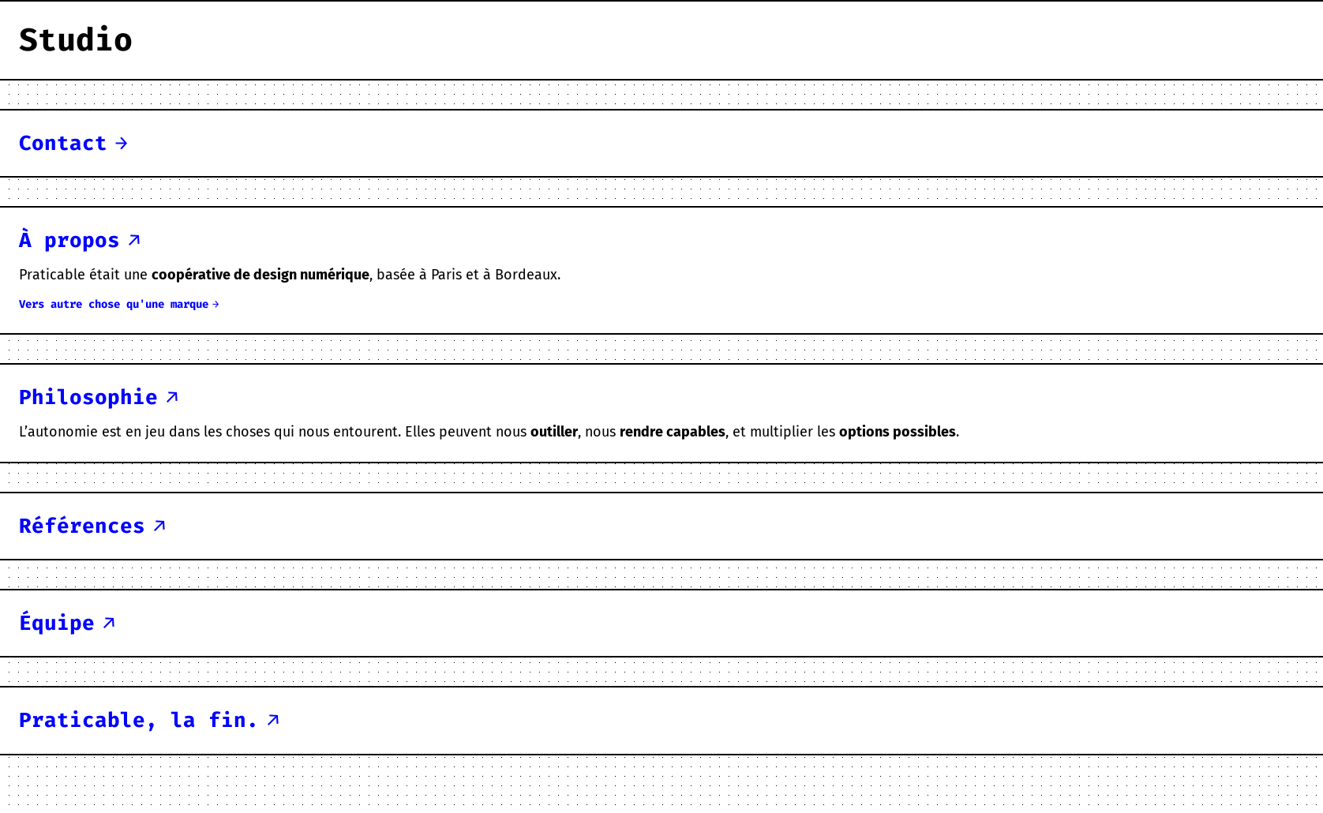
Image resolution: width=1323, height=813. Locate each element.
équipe (57, 622)
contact (63, 142)
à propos (69, 240)
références (82, 525)
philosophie (88, 397)
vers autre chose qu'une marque (113, 304)
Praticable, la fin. (139, 719)
